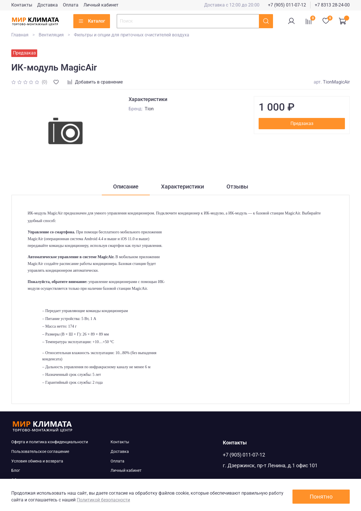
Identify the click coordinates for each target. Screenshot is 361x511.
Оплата (70, 5)
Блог (15, 470)
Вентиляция (51, 35)
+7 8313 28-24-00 (332, 5)
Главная (19, 35)
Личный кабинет (100, 5)
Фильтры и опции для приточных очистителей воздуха (131, 35)
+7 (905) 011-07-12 (287, 5)
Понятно (321, 496)
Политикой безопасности (103, 500)
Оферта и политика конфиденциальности (49, 442)
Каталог (91, 21)
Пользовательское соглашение (40, 451)
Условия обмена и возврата (37, 461)
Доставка (47, 5)
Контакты (21, 5)
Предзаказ (301, 123)
